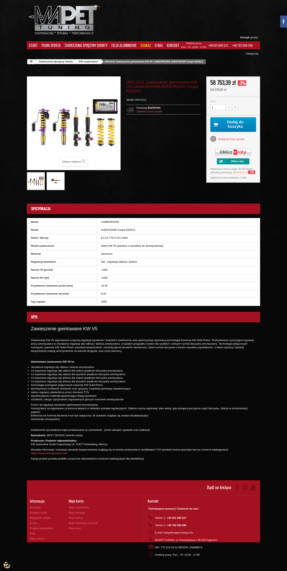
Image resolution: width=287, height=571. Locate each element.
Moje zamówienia (79, 507)
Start (33, 45)
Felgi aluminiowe (124, 45)
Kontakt (173, 45)
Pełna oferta (51, 45)
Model (130, 99)
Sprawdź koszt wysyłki (149, 111)
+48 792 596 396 (242, 45)
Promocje (35, 507)
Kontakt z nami (38, 512)
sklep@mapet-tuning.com (178, 532)
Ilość (213, 101)
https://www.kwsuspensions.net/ (49, 453)
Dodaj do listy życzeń (230, 139)
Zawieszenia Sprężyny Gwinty (86, 45)
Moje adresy (76, 517)
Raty (32, 533)
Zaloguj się (252, 53)
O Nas (159, 45)
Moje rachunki (77, 512)
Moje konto (76, 501)
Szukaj (146, 45)
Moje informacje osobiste (83, 523)
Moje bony (75, 528)
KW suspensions (88, 61)
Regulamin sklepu (40, 517)
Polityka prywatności (41, 528)
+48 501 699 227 (218, 45)
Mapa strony (37, 538)
